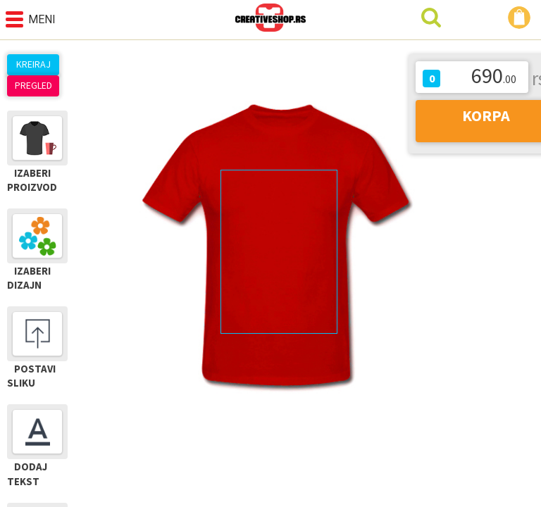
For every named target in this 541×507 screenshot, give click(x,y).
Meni (31, 19)
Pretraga (431, 18)
